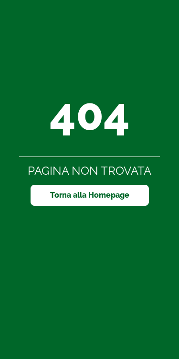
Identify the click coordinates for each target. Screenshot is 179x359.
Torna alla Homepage (89, 195)
